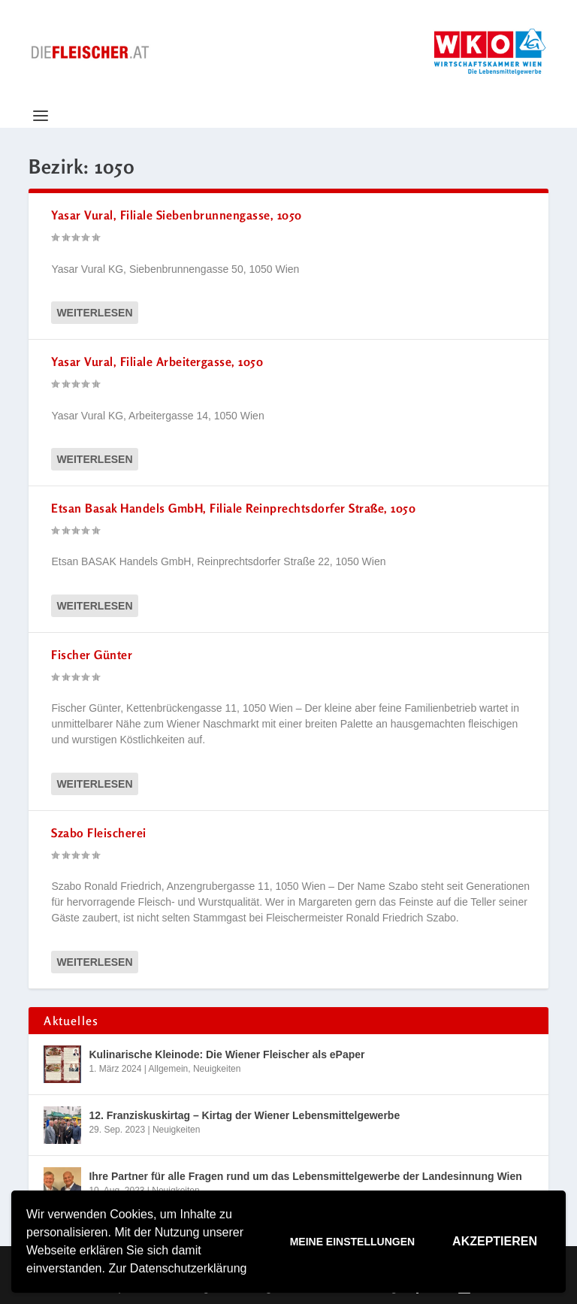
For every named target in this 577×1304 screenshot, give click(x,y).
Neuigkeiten (216, 1068)
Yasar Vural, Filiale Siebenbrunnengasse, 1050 (176, 214)
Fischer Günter (91, 654)
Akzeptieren (494, 1241)
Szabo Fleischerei (99, 832)
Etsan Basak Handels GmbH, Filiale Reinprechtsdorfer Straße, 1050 (233, 508)
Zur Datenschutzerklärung (177, 1268)
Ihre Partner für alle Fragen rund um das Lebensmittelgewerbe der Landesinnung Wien (305, 1176)
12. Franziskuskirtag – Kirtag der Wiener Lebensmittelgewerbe (244, 1115)
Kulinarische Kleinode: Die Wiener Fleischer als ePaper (226, 1054)
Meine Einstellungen (352, 1242)
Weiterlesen (94, 313)
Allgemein (169, 1068)
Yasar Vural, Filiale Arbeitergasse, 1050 (157, 361)
